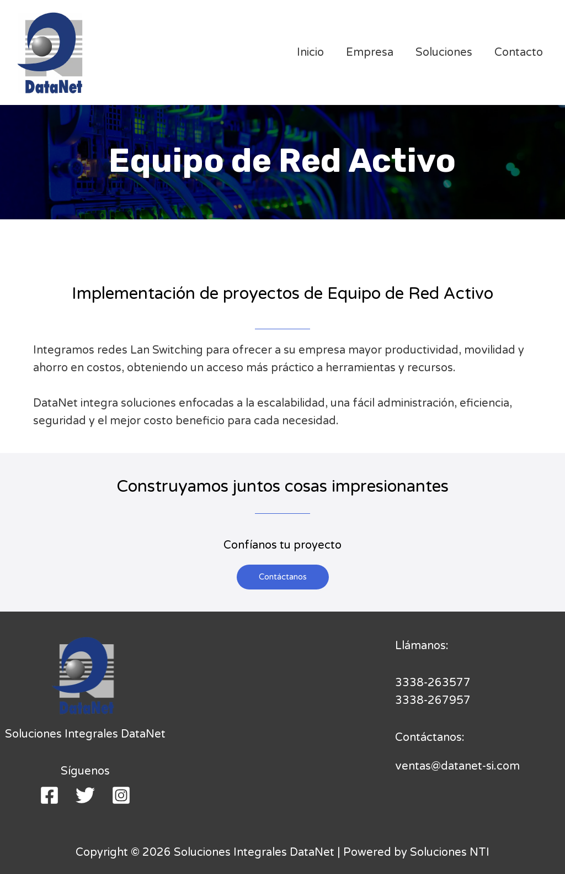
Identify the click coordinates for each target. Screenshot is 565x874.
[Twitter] (85, 795)
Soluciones (443, 52)
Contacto (518, 52)
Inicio (310, 52)
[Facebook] (49, 795)
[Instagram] (121, 795)
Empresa (369, 52)
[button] (283, 577)
